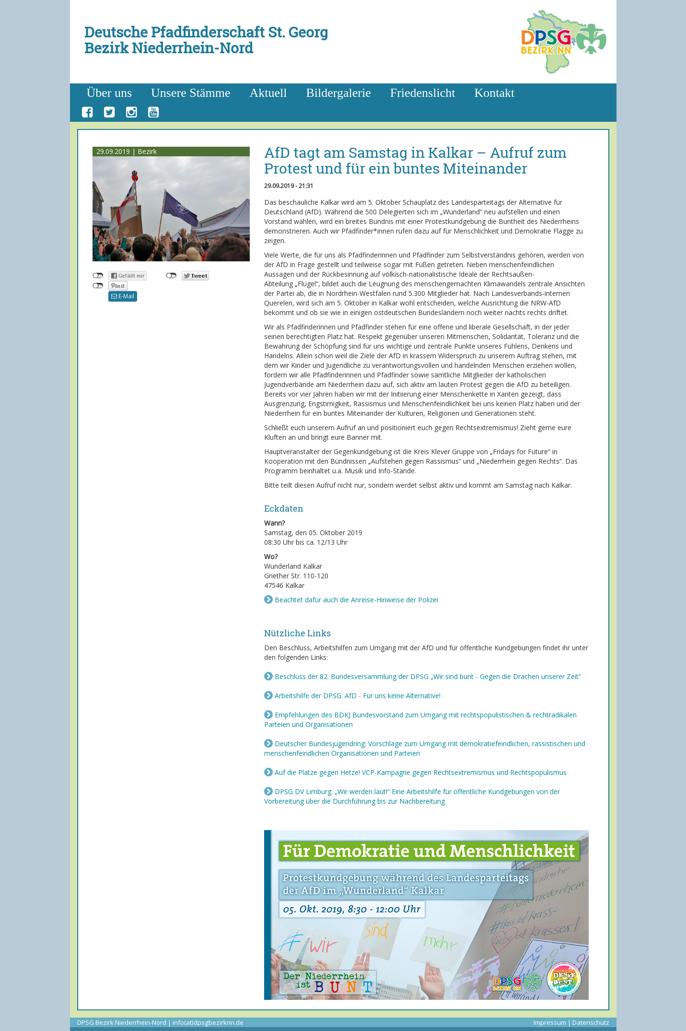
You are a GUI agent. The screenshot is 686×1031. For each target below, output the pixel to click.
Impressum (550, 1022)
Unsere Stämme (190, 93)
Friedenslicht (422, 93)
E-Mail (122, 296)
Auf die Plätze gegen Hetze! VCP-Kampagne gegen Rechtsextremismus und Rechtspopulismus (421, 772)
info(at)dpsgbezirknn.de (208, 1022)
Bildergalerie (338, 93)
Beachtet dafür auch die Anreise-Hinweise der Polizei (356, 599)
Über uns (109, 93)
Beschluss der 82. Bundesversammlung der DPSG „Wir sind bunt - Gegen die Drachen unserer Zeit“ (428, 676)
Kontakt (494, 93)
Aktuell (268, 93)
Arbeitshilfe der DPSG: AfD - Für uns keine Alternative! (358, 695)
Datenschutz (590, 1022)
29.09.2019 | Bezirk (126, 151)
